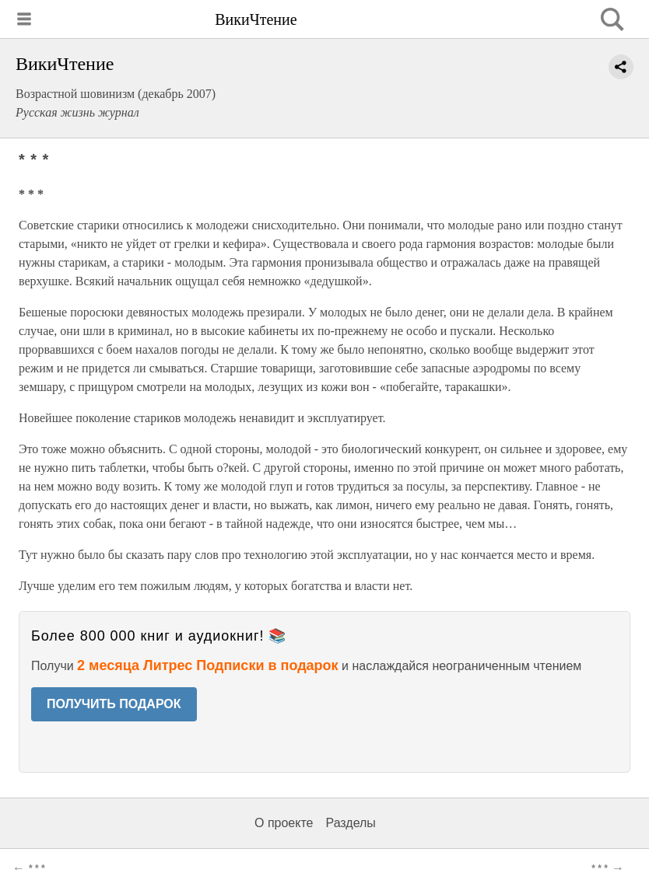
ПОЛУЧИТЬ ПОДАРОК (114, 704)
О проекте (283, 822)
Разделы (350, 822)
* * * (37, 868)
